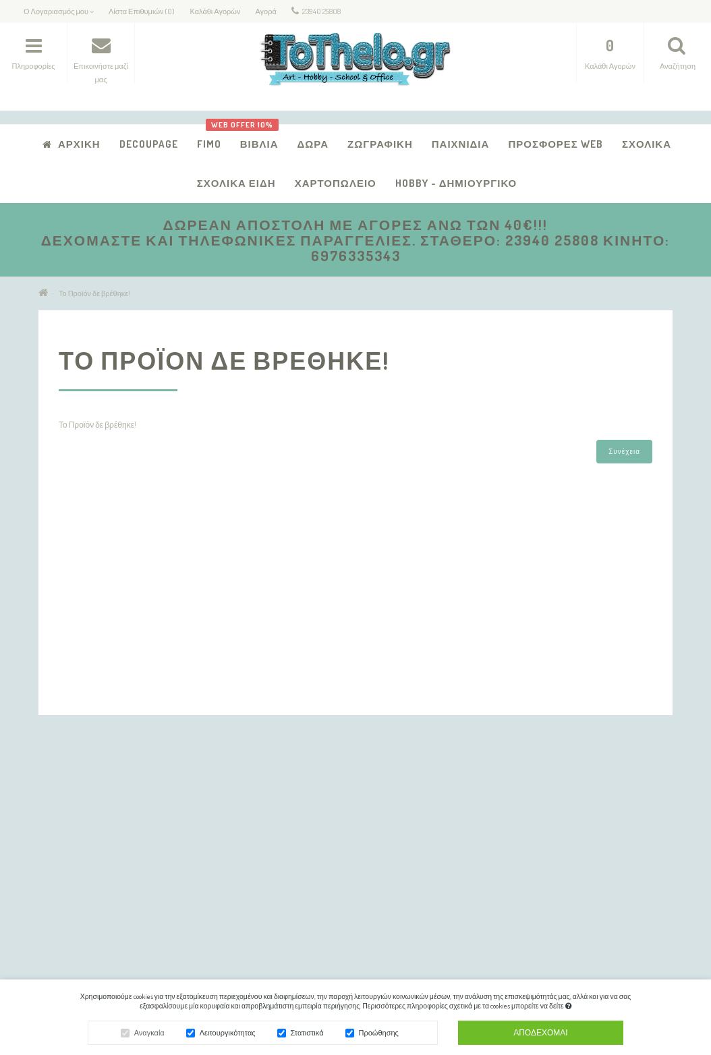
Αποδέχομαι (540, 1034)
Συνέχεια (624, 451)
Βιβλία (254, 137)
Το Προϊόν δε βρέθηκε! (94, 293)
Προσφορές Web (555, 144)
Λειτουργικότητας (228, 1034)
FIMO (209, 144)
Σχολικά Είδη (236, 183)
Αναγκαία (149, 1034)
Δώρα (313, 144)
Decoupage (148, 144)
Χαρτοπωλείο (335, 183)
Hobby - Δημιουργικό (456, 183)
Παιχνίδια (461, 144)
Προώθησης (379, 1034)
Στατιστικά (307, 1034)
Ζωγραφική (380, 144)
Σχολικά (646, 144)
